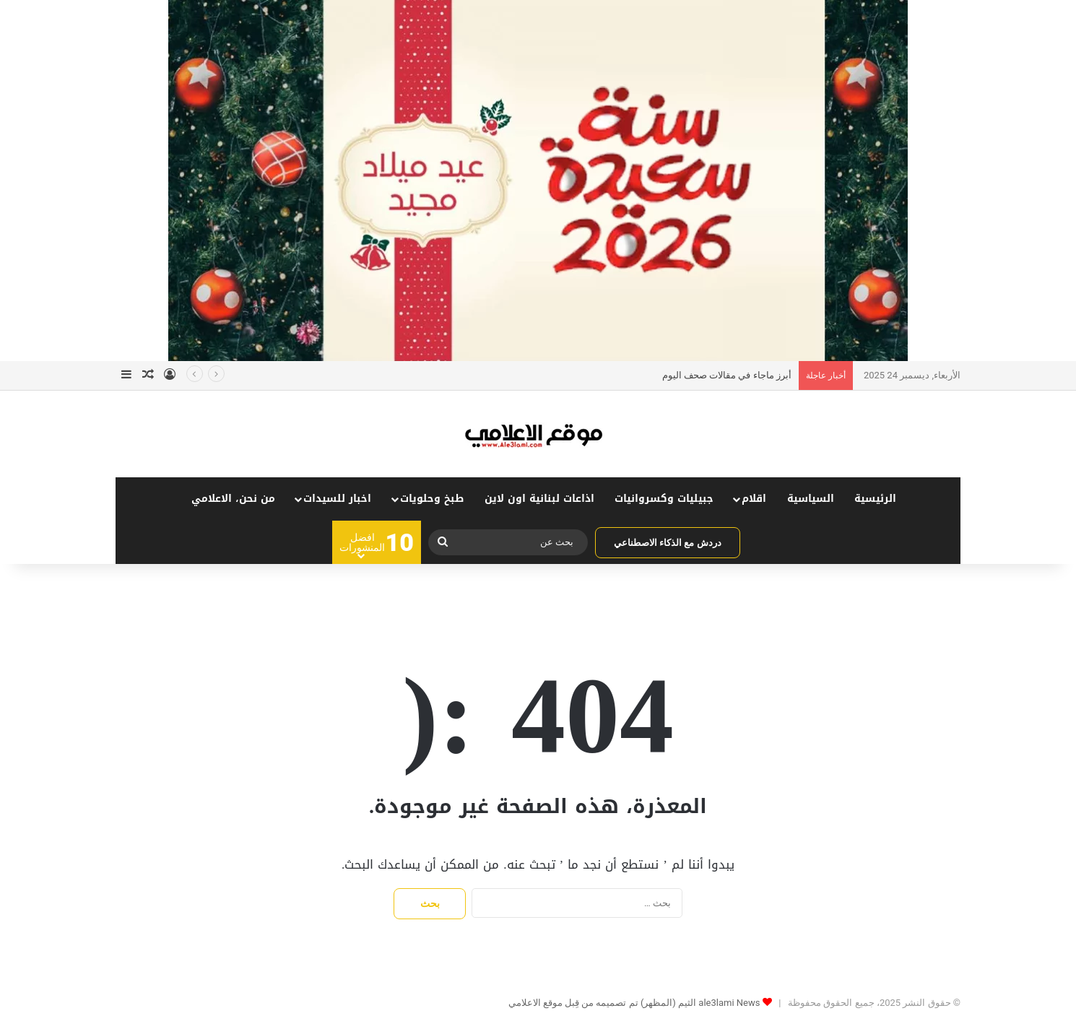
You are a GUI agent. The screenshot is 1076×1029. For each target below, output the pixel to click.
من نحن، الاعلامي (233, 498)
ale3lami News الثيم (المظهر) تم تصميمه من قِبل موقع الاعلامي (634, 1002)
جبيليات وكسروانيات (664, 498)
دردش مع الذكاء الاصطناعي (667, 542)
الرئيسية (875, 498)
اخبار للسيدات (337, 498)
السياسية (810, 498)
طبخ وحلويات (432, 498)
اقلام (754, 498)
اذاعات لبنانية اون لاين (539, 498)
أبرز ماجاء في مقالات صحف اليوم (726, 375)
